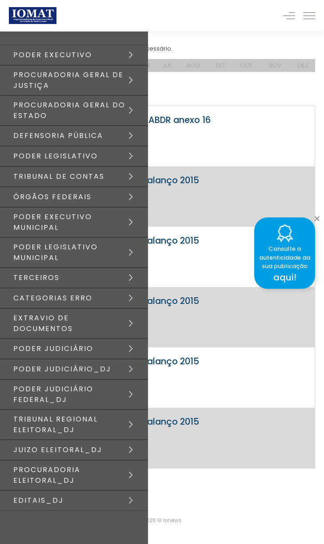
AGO (193, 65)
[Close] (316, 216)
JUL (167, 65)
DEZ (302, 65)
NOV (274, 65)
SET (220, 65)
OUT (246, 65)
